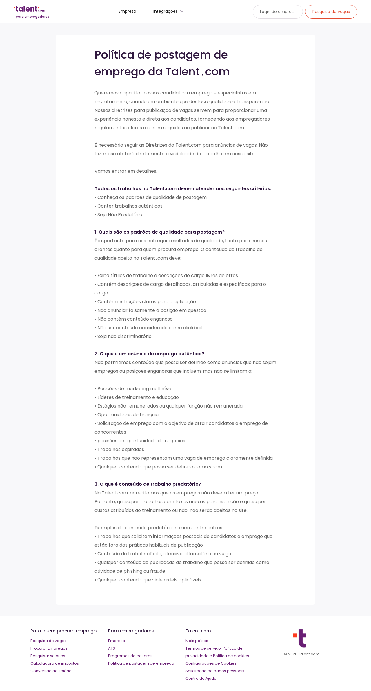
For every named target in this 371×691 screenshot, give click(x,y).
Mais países (197, 640)
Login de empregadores (284, 11)
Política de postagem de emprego (141, 663)
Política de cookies (231, 656)
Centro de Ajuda (201, 678)
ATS (111, 648)
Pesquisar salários (47, 656)
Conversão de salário (51, 671)
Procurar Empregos (49, 648)
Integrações (169, 11)
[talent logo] (32, 13)
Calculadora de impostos (54, 663)
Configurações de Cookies (211, 663)
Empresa (127, 11)
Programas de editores (130, 656)
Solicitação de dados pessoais (215, 671)
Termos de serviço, (204, 648)
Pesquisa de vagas (48, 640)
